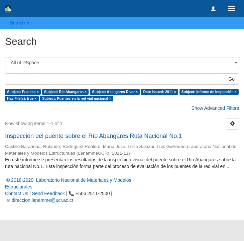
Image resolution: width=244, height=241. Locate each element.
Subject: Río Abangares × (65, 92)
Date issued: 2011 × (159, 92)
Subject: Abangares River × (115, 92)
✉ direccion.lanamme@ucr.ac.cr (39, 200)
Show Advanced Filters (215, 108)
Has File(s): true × (21, 98)
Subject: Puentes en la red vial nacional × (76, 98)
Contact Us (16, 193)
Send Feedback (48, 193)
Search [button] (19, 22)
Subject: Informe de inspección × (209, 92)
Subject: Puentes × (22, 92)
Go (231, 79)
